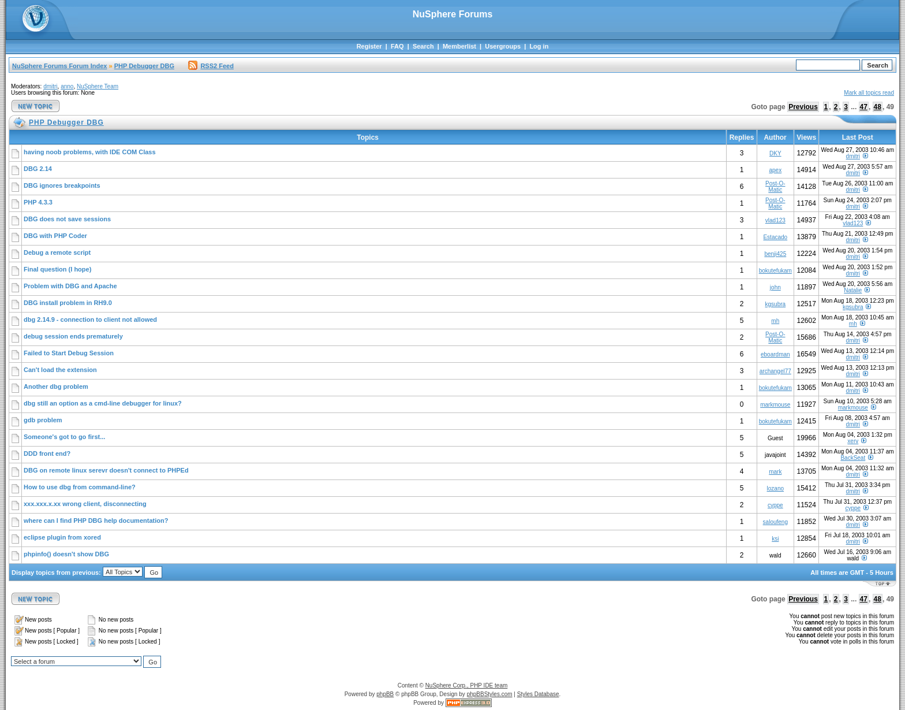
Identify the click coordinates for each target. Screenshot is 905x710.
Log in (538, 46)
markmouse (775, 405)
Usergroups (503, 46)
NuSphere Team (97, 86)
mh (775, 321)
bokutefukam (775, 270)
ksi (775, 539)
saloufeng (775, 522)
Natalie (853, 290)
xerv (852, 441)
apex (775, 170)
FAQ (397, 46)
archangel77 (775, 371)
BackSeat (852, 458)
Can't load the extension (60, 369)
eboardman (775, 354)
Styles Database (538, 694)
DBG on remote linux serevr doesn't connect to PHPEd (106, 470)
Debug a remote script (57, 252)
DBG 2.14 (38, 168)
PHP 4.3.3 (38, 202)
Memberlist (459, 46)
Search (423, 46)
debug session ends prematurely (73, 336)
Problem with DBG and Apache (70, 285)
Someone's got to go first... (64, 436)
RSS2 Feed (210, 65)
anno (67, 86)
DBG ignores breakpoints (62, 185)
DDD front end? (47, 453)
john (775, 287)
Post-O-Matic (775, 186)
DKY (775, 153)
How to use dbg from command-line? (80, 487)
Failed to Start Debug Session (69, 353)
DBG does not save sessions (67, 218)
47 (863, 107)
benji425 (775, 254)
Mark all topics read (869, 93)
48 (877, 107)
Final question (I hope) (57, 269)
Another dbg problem (56, 386)
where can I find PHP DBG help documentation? (96, 520)
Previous (803, 107)
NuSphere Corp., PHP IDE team (466, 685)
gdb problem (43, 420)
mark (775, 472)
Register (369, 46)
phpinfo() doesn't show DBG (66, 554)
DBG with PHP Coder (55, 235)
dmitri (50, 86)
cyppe (775, 505)
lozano (775, 488)
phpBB (385, 694)
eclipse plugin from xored (62, 537)
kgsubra (775, 304)
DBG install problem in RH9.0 (68, 302)
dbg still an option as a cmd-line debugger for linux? (103, 403)
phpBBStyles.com (490, 694)
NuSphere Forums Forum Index (59, 65)
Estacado (775, 237)
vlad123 (775, 220)
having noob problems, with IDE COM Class (90, 151)
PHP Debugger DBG (144, 65)
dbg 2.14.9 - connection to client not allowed (90, 319)
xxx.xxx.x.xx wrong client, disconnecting (85, 503)
